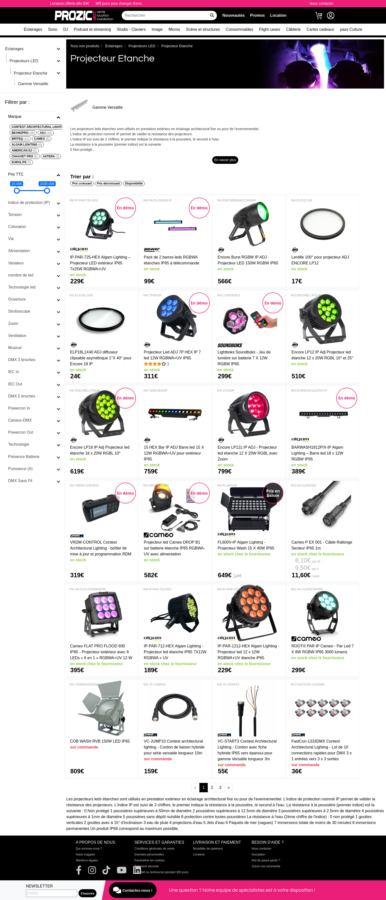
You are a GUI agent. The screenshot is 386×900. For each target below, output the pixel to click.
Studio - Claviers (131, 29)
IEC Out (15, 384)
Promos (257, 15)
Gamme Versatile (33, 84)
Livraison (199, 854)
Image (157, 29)
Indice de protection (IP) (29, 202)
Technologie (18, 444)
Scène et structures (203, 29)
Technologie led (21, 287)
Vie (11, 239)
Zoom (13, 323)
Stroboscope (19, 311)
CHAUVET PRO (24, 156)
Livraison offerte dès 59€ (69, 3)
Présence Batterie (23, 457)
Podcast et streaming (92, 29)
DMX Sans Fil (20, 481)
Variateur (16, 263)
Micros (174, 29)
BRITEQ (20, 138)
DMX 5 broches (21, 396)
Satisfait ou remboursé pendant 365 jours (161, 872)
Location (278, 15)
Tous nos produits (84, 46)
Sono (52, 29)
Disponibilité (134, 183)
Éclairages (33, 29)
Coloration (17, 227)
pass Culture (351, 29)
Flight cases (269, 29)
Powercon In (19, 408)
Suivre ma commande (266, 866)
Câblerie (293, 29)
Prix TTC (16, 174)
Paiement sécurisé (146, 866)
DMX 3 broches (21, 360)
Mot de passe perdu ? (266, 860)
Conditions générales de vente (154, 848)
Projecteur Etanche (30, 73)
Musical (14, 348)
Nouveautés (233, 15)
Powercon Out (20, 432)
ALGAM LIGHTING (27, 144)
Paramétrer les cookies (149, 860)
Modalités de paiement (208, 848)
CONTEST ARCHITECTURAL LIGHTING (42, 126)
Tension (15, 215)
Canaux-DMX (20, 420)
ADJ (46, 132)
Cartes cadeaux (320, 29)
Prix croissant (82, 183)
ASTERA (51, 156)
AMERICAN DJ (24, 150)
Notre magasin (85, 854)
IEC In (13, 372)
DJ (65, 29)
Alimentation (19, 251)
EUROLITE (21, 162)
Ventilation (17, 336)
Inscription (258, 854)
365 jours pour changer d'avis (118, 3)
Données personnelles (149, 854)
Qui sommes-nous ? (89, 848)
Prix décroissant (108, 183)
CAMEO (41, 138)
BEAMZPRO (23, 132)
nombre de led (20, 275)
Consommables (239, 29)
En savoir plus (225, 160)
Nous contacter (321, 3)
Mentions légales (87, 860)
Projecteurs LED (24, 61)
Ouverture (17, 299)
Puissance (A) (20, 469)
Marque (14, 116)
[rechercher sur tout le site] (212, 15)
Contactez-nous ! (132, 890)
